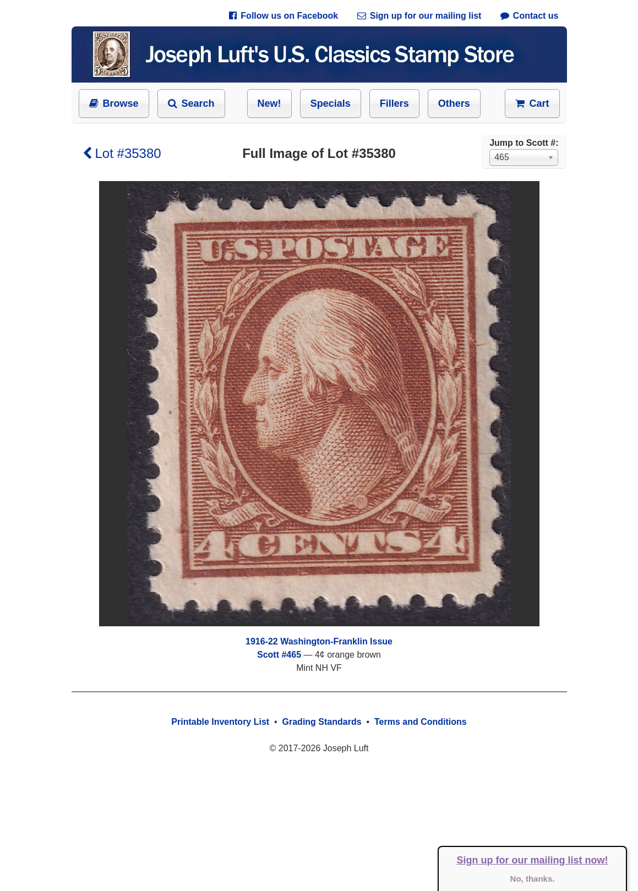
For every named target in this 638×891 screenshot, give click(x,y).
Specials (330, 103)
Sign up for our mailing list (419, 15)
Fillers (394, 103)
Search (191, 103)
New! (269, 103)
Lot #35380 (122, 153)
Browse (114, 103)
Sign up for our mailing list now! (532, 860)
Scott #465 (279, 654)
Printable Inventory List (220, 721)
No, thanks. (532, 878)
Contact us (529, 15)
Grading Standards (322, 721)
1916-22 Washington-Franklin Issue (319, 641)
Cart (532, 103)
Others (454, 103)
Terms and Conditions (420, 721)
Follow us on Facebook (283, 15)
